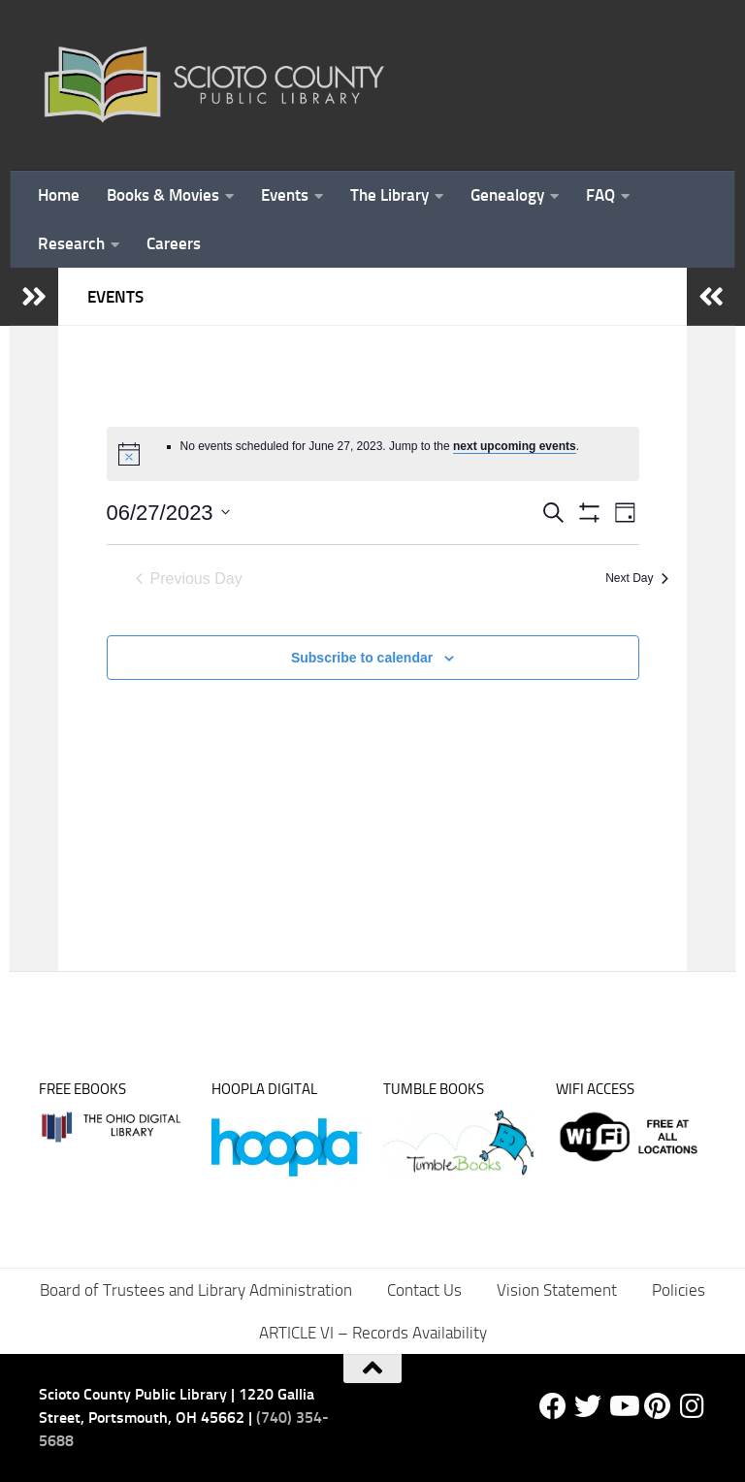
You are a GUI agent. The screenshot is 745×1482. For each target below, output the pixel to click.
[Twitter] (587, 1406)
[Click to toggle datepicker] (168, 513)
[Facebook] (553, 1406)
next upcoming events (514, 446)
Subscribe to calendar (362, 657)
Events (284, 195)
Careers (173, 243)
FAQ (600, 195)
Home (59, 195)
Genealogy (507, 195)
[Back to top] (372, 1368)
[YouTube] (622, 1406)
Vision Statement (557, 1290)
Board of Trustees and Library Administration (196, 1290)
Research (71, 243)
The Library (389, 195)
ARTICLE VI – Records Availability (373, 1332)
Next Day (636, 578)
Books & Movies (163, 195)
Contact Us (424, 1290)
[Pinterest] (657, 1406)
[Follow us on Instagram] (692, 1406)
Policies (678, 1290)
